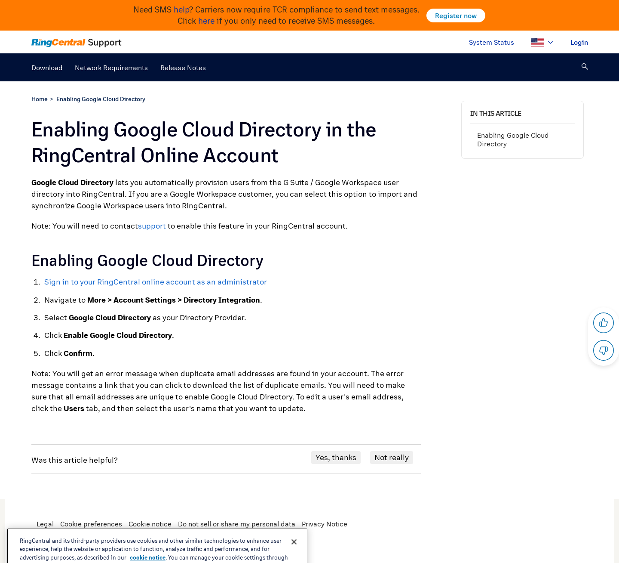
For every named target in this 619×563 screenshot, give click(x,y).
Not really (391, 457)
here (206, 20)
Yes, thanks (336, 457)
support (152, 225)
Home (39, 98)
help (181, 9)
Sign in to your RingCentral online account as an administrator (155, 281)
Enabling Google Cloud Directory (100, 98)
